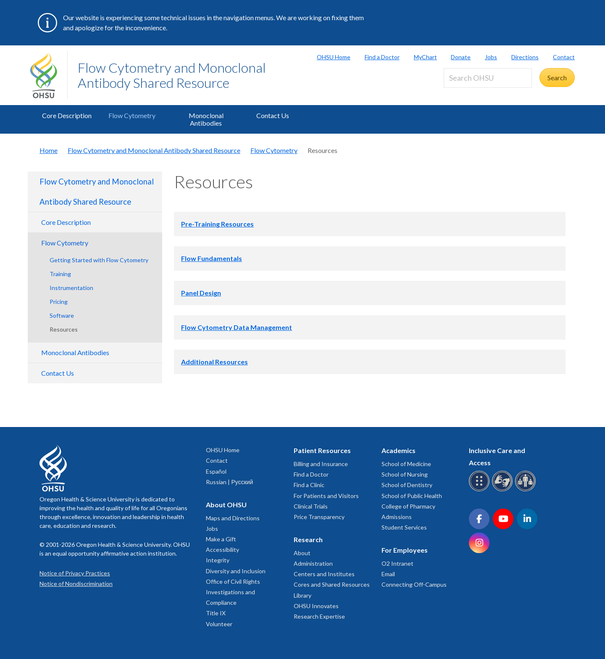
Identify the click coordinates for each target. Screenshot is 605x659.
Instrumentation (71, 287)
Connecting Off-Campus (414, 584)
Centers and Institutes (324, 573)
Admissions (396, 516)
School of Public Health (411, 495)
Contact (564, 57)
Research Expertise (319, 616)
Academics (398, 450)
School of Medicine (406, 463)
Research (308, 539)
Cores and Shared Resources (332, 584)
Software (62, 315)
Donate (461, 57)
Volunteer (219, 623)
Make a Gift (221, 539)
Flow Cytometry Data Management (236, 327)
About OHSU (226, 505)
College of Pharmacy (408, 506)
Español (216, 471)
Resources (64, 329)
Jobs (491, 57)
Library (302, 595)
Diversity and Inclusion (236, 571)
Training (60, 273)
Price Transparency (319, 516)
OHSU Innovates (316, 605)
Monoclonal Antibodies (206, 119)
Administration (313, 563)
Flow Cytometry (131, 115)
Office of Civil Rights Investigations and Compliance (233, 592)
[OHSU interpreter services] (526, 489)
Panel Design (201, 293)
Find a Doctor (382, 57)
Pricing (59, 301)
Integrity (217, 560)
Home (48, 150)
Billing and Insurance (321, 463)
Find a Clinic (309, 484)
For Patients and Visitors (326, 495)
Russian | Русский (229, 481)
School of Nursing (404, 474)
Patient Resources (322, 450)
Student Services (404, 527)
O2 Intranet (397, 563)
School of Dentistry (406, 484)
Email (388, 573)
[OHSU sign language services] (503, 489)
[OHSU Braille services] (480, 489)
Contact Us (272, 115)
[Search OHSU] (488, 78)
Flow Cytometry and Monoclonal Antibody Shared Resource (172, 75)
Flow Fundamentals (211, 258)
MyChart (425, 57)
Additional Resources (214, 362)
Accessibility (222, 549)
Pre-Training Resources (217, 224)
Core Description (67, 115)
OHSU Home (333, 57)
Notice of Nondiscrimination (76, 583)
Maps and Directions (233, 518)
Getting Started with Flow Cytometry (99, 260)
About (302, 552)
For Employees (404, 550)
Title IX (216, 613)
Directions (525, 57)
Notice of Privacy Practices (74, 573)
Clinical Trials (311, 506)
